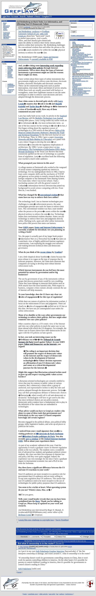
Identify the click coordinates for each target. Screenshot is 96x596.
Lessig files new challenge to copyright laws (36, 520)
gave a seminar (32, 439)
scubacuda (27, 27)
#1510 (70, 546)
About (4, 23)
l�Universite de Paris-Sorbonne (49, 434)
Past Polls (6, 35)
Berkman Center (10, 67)
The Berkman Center (78, 44)
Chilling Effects (10, 72)
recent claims (46, 252)
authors (61, 594)
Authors (5, 30)
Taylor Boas (35, 106)
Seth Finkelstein (24, 546)
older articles (43, 594)
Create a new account (77, 35)
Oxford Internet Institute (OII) (80, 81)
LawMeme (10, 84)
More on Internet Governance (80, 93)
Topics (5, 28)
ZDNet (74, 43)
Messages (6, 27)
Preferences (6, 32)
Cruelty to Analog (10, 91)
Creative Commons (10, 76)
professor (36, 31)
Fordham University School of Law (33, 32)
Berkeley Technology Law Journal (49, 118)
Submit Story (6, 36)
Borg (37, 501)
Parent (19, 572)
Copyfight (10, 70)
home (25, 594)
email (8, 52)
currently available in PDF (42, 59)
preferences (69, 594)
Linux (73, 42)
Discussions (6, 25)
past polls (52, 594)
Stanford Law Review (78, 53)
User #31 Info (22, 548)
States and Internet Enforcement (48, 227)
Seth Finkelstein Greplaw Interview (50, 551)
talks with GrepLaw (77, 89)
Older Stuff (6, 34)
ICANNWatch (11, 85)
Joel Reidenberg (24, 31)
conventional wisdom (49, 195)
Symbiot (58, 252)
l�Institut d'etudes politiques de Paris (38, 436)
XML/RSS (6, 38)
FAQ (4, 24)
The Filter (10, 69)
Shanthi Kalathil (76, 50)
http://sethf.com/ (31, 548)
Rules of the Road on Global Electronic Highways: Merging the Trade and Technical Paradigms (41, 132)
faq (57, 594)
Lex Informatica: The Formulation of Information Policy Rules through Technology (41, 149)
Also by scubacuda (77, 94)
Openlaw (10, 74)
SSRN (25, 227)
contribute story (33, 594)
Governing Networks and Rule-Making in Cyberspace (40, 138)
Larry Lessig (75, 48)
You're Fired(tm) (62, 520)
